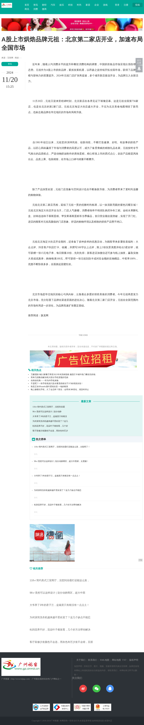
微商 (44, 9)
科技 (70, 5)
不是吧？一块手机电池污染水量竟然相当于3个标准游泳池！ (57, 383)
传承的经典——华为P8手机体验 (44, 380)
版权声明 (133, 660)
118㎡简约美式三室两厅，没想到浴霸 (48, 407)
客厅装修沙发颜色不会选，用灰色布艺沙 (50, 431)
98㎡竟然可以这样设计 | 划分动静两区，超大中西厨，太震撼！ (61, 461)
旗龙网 (44, 315)
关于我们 (80, 660)
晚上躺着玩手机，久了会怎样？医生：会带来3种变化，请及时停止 (60, 389)
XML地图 (104, 660)
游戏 (105, 5)
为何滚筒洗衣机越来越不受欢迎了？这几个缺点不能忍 (57, 490)
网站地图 (116, 660)
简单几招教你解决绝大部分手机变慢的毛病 (49, 377)
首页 (27, 5)
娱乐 (61, 5)
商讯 (27, 9)
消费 (35, 9)
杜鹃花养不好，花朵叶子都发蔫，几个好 (50, 426)
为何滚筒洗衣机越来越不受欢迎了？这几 (50, 421)
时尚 (79, 5)
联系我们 (92, 660)
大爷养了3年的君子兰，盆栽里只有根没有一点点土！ (57, 476)
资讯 (35, 5)
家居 (88, 5)
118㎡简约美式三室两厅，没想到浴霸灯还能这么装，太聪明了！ (62, 447)
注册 (126, 5)
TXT (124, 660)
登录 (117, 5)
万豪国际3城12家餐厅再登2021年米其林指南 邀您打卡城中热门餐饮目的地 (63, 374)
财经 (44, 5)
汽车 (53, 5)
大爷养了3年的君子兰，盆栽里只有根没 (49, 416)
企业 (96, 5)
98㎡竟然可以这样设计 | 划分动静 (46, 412)
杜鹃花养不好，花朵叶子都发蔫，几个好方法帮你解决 (57, 505)
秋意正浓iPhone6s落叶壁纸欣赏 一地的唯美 (49, 387)
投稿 (137, 5)
